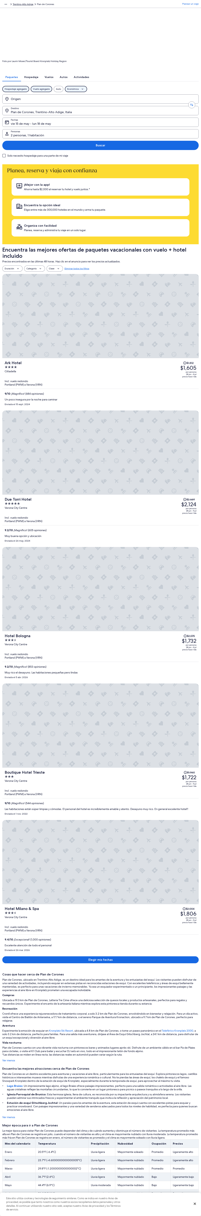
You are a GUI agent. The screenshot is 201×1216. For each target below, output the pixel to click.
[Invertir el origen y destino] (41, 104)
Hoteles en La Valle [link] (15, 1016)
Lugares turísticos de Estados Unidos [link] (74, 1142)
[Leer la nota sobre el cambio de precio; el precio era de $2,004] (174, 402)
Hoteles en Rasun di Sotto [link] (19, 1001)
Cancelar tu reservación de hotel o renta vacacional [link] (174, 1150)
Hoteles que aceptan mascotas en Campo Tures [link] (32, 1009)
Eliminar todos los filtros (76, 191)
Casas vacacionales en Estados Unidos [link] (74, 1154)
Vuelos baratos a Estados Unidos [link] (72, 1167)
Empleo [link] (10, 1148)
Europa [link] (36, 4)
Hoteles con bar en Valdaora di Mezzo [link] (26, 994)
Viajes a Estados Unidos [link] (67, 1161)
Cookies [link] (108, 1148)
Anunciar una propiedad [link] (19, 1154)
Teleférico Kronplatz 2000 (175, 512)
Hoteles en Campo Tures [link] (116, 1009)
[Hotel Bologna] (133, 317)
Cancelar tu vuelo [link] (163, 1157)
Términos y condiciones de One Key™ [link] (124, 1161)
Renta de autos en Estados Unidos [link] (73, 1173)
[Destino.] (59, 104)
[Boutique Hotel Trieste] (133, 368)
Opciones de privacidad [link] (117, 1179)
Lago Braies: (13, 567)
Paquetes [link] (24, 4)
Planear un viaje (190, 4)
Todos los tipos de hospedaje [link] (70, 1179)
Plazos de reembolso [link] (164, 1164)
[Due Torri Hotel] (133, 269)
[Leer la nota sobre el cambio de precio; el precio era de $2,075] (175, 300)
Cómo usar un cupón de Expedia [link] (171, 1170)
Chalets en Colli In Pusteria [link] (117, 1016)
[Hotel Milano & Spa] (133, 419)
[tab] (65, 82)
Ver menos (6, 541)
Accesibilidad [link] (111, 1173)
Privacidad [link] (109, 1142)
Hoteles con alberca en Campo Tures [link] (124, 1001)
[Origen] (23, 104)
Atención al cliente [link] (163, 1142)
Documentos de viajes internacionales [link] (173, 1176)
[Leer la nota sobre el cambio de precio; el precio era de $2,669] (175, 252)
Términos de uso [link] (113, 1154)
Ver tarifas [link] (124, 847)
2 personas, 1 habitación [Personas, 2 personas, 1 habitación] (157, 105)
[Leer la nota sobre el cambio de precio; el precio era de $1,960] (175, 349)
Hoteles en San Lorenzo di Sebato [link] (122, 1023)
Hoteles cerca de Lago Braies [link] (119, 994)
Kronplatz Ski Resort (59, 512)
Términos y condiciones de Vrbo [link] (121, 1167)
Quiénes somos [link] (14, 1142)
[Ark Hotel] (133, 220)
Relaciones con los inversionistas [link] (23, 1167)
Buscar (186, 104)
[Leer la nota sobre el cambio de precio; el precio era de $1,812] (174, 203)
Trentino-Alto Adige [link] (62, 4)
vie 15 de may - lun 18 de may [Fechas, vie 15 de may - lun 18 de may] (107, 105)
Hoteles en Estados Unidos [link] (69, 1148)
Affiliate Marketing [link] (15, 1179)
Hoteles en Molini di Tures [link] (19, 1023)
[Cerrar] (195, 1204)
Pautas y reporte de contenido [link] (120, 1185)
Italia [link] (46, 4)
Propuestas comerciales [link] (18, 1161)
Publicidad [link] (12, 1173)
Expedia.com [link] (9, 4)
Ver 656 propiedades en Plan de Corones (100, 869)
